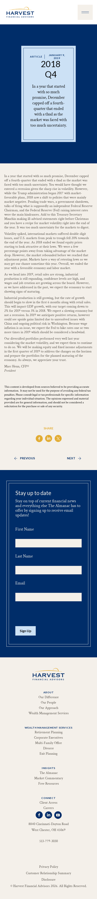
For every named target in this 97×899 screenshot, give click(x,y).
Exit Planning (48, 754)
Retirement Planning (49, 732)
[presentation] (47, 614)
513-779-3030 (48, 841)
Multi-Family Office (48, 743)
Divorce (48, 748)
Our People (48, 703)
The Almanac (49, 773)
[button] (85, 12)
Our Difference (49, 697)
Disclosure (48, 880)
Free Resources (48, 784)
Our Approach (48, 708)
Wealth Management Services (49, 713)
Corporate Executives (48, 738)
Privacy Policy (48, 867)
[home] (19, 12)
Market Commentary (48, 778)
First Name (24, 529)
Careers (48, 808)
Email (20, 583)
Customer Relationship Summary (48, 873)
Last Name (24, 556)
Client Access (48, 803)
